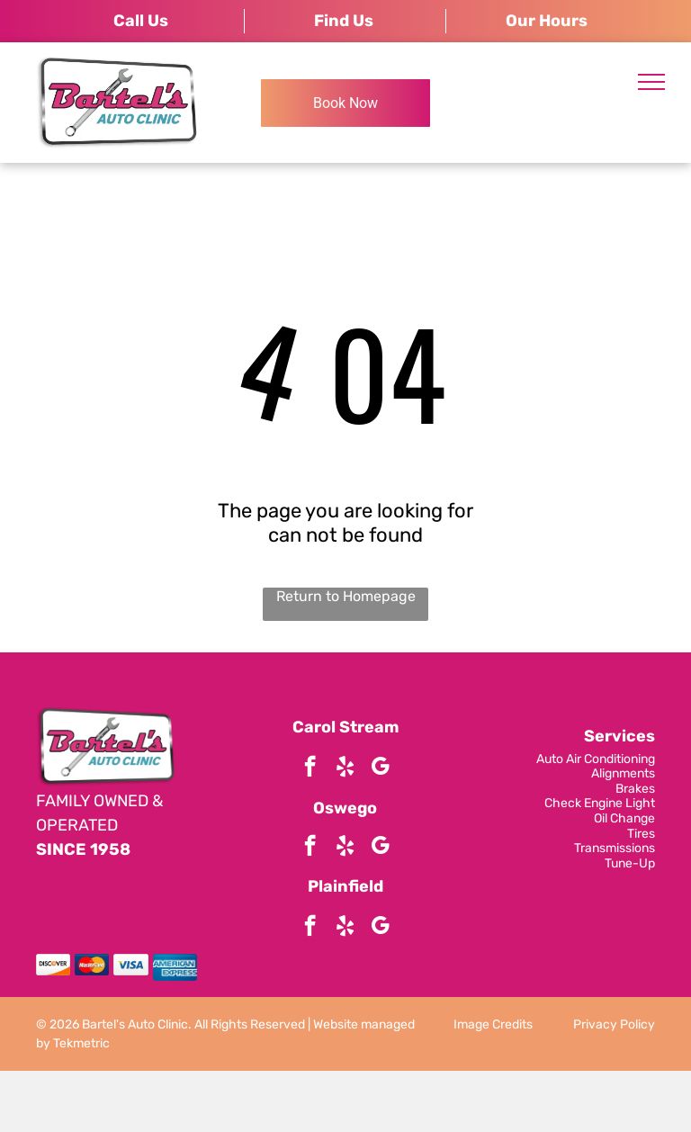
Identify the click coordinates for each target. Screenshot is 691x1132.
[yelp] (345, 768)
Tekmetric (81, 1043)
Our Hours (547, 21)
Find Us (343, 21)
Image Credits (493, 1024)
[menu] (651, 81)
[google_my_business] (380, 768)
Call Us (140, 21)
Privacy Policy (614, 1024)
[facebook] (310, 768)
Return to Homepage (346, 596)
